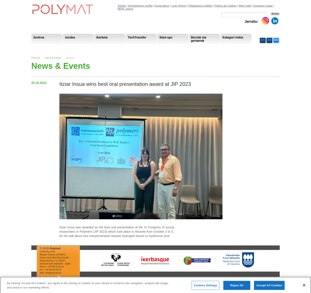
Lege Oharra (178, 5)
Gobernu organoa (75, 47)
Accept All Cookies (269, 286)
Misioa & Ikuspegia (45, 47)
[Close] (304, 286)
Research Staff (43, 47)
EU (276, 40)
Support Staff (66, 47)
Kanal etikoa (162, 5)
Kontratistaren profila (140, 5)
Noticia (70, 57)
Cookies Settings (205, 286)
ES (263, 40)
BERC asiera (125, 8)
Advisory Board (102, 47)
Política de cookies (225, 5)
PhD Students (129, 47)
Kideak (122, 5)
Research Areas (43, 47)
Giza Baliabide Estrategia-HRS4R (184, 47)
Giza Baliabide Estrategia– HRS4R (166, 47)
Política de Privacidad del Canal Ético (236, 47)
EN (269, 40)
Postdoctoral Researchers (97, 47)
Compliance (149, 47)
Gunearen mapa (263, 5)
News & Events (53, 57)
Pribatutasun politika (200, 5)
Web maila (245, 5)
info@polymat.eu (53, 273)
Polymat (35, 57)
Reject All (236, 286)
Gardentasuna (126, 47)
